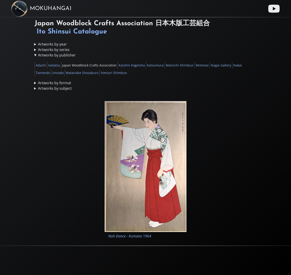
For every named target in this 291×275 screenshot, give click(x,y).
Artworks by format (54, 82)
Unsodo (58, 73)
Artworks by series (54, 49)
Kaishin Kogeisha (132, 65)
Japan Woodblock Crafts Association (89, 65)
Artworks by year (52, 44)
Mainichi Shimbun (180, 65)
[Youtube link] (274, 8)
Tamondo (43, 73)
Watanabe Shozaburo (82, 73)
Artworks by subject (55, 88)
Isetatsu (54, 65)
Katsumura (155, 65)
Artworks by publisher (57, 55)
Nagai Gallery (221, 65)
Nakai (237, 65)
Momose (202, 65)
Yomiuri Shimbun (113, 73)
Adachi (41, 65)
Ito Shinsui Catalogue (72, 31)
